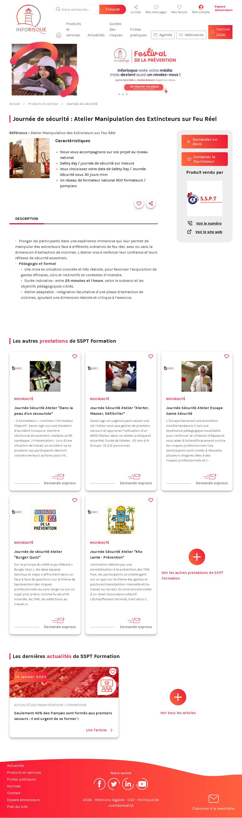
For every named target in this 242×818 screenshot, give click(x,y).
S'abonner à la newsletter (213, 803)
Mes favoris (179, 9)
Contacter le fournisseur (201, 159)
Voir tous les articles (178, 702)
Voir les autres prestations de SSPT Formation (192, 565)
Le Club (136, 9)
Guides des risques (116, 29)
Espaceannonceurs (224, 8)
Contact (13, 793)
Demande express (60, 479)
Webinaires (191, 35)
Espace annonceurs (23, 800)
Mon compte (201, 9)
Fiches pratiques (138, 32)
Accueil (14, 104)
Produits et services (75, 29)
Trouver (112, 9)
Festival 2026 (220, 32)
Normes (14, 786)
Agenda (163, 35)
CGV (131, 800)
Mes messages (156, 9)
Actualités (97, 35)
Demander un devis (202, 141)
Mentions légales (109, 800)
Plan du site (17, 807)
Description (27, 219)
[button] (12, 70)
